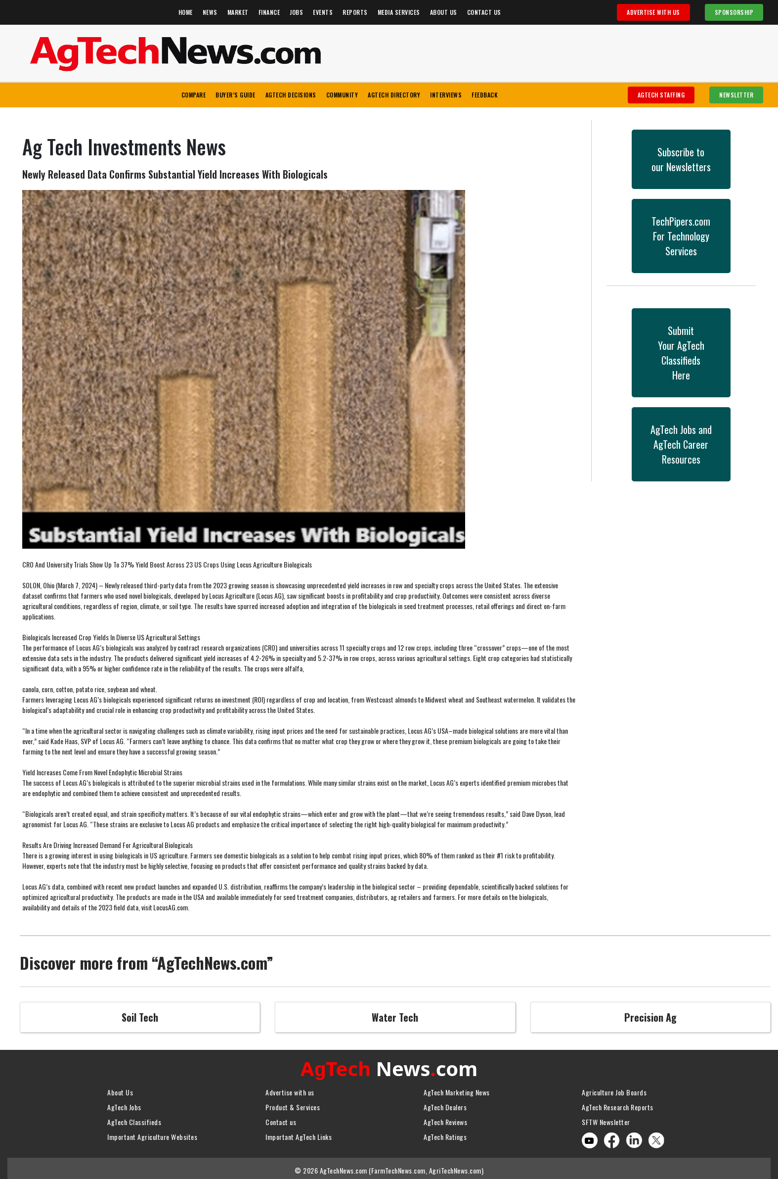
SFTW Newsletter (606, 1119)
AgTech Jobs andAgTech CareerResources (681, 444)
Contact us (280, 1119)
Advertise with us (289, 1090)
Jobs (296, 12)
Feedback (485, 95)
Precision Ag (650, 1017)
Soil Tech (140, 1017)
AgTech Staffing (661, 95)
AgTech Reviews (445, 1119)
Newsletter (736, 95)
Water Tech (395, 1017)
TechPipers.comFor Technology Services (680, 236)
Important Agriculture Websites (152, 1134)
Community (342, 95)
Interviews (446, 95)
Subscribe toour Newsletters (681, 159)
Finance (269, 12)
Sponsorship (734, 12)
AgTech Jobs (124, 1104)
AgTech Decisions (290, 95)
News (210, 12)
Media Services (399, 12)
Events (323, 12)
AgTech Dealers (445, 1104)
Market (238, 12)
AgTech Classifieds (134, 1119)
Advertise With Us (653, 12)
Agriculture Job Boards (614, 1090)
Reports (355, 12)
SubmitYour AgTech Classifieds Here (681, 352)
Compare (193, 95)
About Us (443, 12)
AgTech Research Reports (617, 1104)
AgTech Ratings (445, 1134)
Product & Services (292, 1104)
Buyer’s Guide (236, 95)
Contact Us (484, 12)
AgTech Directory (394, 95)
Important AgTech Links (298, 1134)
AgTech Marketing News (457, 1090)
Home (185, 12)
